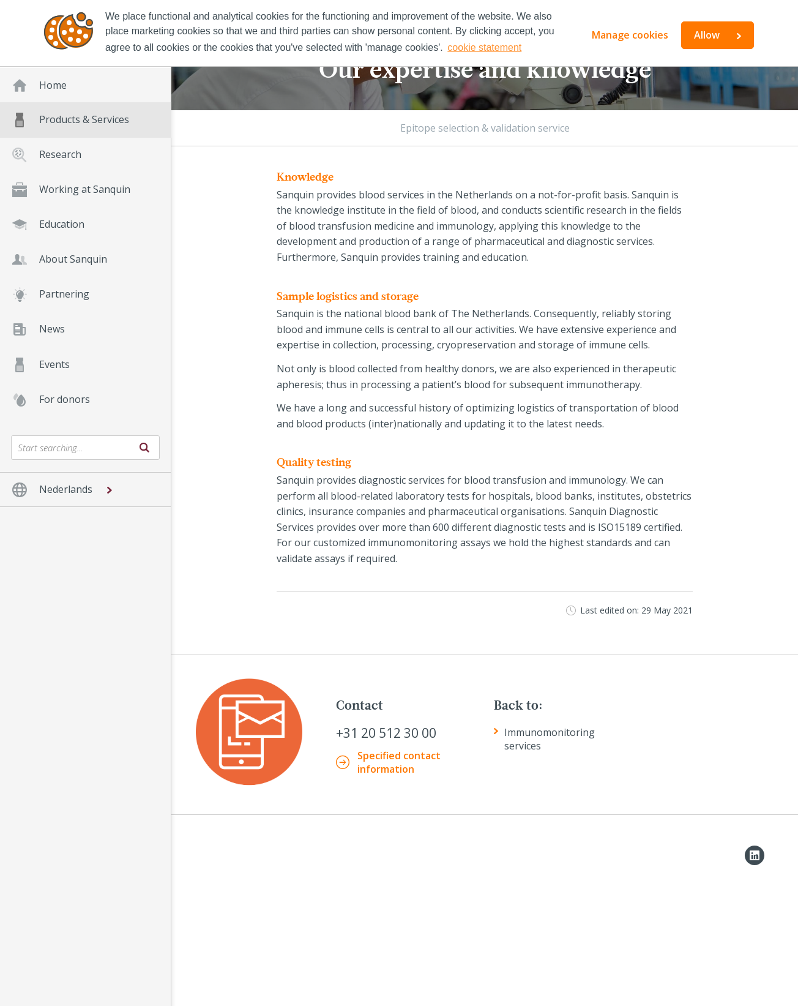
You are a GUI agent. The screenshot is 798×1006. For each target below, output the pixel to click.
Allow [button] (707, 35)
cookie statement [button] (484, 47)
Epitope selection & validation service (485, 128)
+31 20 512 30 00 (386, 733)
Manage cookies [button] (630, 35)
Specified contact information (399, 762)
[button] (85, 489)
